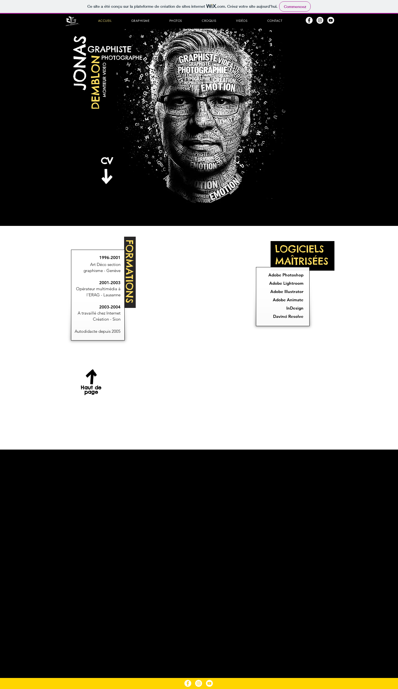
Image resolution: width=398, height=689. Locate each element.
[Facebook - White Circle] (309, 20)
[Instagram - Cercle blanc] (319, 20)
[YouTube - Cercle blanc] (330, 20)
